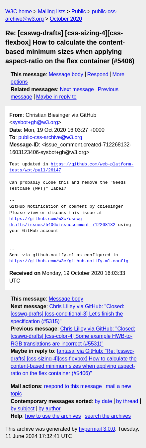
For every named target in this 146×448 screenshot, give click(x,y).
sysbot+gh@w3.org (35, 122)
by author (49, 408)
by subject (23, 408)
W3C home (18, 11)
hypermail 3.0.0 (97, 429)
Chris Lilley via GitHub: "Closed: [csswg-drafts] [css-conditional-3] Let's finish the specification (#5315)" (67, 314)
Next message (77, 89)
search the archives (108, 416)
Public (78, 11)
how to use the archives (53, 416)
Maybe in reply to (56, 97)
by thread (127, 401)
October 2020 (66, 19)
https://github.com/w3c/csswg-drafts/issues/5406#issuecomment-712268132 (62, 222)
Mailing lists (51, 11)
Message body (66, 74)
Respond (98, 74)
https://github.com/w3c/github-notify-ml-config (68, 261)
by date (103, 401)
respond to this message (73, 386)
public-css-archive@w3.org (50, 137)
